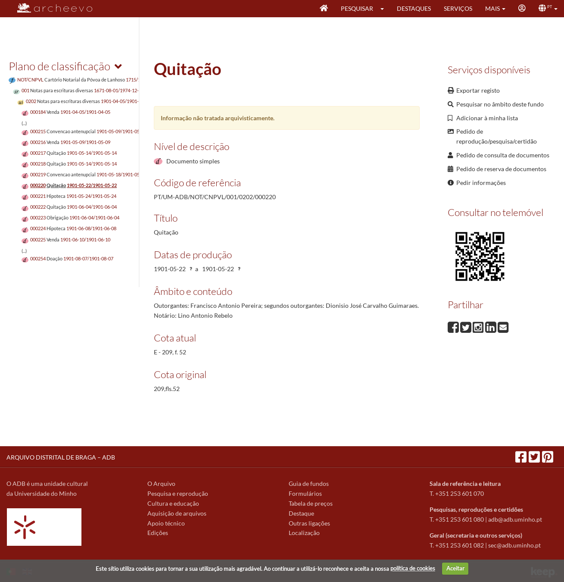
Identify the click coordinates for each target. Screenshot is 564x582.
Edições (157, 532)
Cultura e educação (173, 503)
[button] (385, 8)
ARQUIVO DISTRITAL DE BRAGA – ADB (60, 457)
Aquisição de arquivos (176, 513)
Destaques (414, 8)
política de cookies (412, 568)
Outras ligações (309, 523)
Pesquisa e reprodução (177, 493)
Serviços (458, 8)
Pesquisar (357, 8)
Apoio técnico (166, 523)
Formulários (305, 493)
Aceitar (455, 568)
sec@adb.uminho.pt (514, 545)
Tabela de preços (311, 503)
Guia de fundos (309, 483)
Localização (304, 532)
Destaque (301, 513)
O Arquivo (161, 483)
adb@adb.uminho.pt (515, 519)
